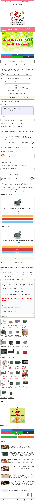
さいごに (8, 92)
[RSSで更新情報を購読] (26, 437)
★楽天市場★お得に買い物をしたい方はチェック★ (17, 93)
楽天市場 (17, 219)
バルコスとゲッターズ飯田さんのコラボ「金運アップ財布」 (18, 88)
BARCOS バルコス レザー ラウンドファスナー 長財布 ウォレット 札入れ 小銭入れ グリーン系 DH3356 (3, 357)
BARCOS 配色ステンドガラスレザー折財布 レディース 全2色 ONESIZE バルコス (11, 388)
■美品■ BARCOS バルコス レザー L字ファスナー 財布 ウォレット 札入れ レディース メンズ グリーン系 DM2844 (3, 398)
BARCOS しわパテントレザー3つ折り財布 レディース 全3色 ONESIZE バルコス (11, 378)
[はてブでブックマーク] (28, 55)
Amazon (17, 216)
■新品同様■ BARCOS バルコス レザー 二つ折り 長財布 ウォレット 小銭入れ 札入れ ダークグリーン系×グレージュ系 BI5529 (25, 388)
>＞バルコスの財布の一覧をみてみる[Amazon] (11, 307)
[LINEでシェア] (17, 57)
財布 (2, 425)
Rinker (19, 242)
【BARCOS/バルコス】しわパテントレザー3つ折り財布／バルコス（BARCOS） (3, 367)
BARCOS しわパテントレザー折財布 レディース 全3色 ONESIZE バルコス (11, 347)
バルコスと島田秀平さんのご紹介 (13, 90)
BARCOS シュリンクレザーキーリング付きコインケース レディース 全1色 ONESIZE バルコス (18, 357)
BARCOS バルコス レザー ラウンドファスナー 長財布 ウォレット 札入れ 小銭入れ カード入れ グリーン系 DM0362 (25, 327)
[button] (28, 57)
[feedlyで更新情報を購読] (9, 437)
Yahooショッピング (18, 252)
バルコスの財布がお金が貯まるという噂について (15, 87)
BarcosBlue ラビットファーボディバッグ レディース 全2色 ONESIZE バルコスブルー (3, 326)
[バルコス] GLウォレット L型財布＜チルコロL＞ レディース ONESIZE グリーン (17, 240)
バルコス (5, 425)
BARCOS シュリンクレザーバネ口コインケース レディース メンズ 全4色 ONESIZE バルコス (25, 357)
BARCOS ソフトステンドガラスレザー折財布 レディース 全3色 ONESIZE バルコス (11, 367)
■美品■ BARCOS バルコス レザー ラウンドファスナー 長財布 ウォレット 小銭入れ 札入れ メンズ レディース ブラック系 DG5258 (11, 357)
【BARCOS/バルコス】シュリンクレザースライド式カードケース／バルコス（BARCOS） (25, 378)
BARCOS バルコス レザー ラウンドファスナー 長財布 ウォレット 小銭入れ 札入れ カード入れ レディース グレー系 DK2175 (25, 367)
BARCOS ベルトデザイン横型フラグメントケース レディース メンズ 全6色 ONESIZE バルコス (3, 347)
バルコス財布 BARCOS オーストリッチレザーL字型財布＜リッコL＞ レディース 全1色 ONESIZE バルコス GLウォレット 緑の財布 (3, 378)
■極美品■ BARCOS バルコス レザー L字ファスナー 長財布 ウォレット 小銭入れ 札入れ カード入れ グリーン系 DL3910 (18, 367)
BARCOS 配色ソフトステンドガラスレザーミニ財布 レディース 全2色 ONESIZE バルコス (3, 337)
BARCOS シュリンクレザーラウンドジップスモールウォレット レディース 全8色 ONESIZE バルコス (25, 337)
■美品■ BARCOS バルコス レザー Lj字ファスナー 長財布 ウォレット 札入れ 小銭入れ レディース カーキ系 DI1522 (18, 378)
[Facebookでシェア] (17, 55)
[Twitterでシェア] (6, 55)
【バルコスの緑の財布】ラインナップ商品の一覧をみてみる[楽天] (13, 165)
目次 (16, 85)
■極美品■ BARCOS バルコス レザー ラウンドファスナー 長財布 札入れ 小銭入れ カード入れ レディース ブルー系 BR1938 (18, 327)
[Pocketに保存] (6, 57)
